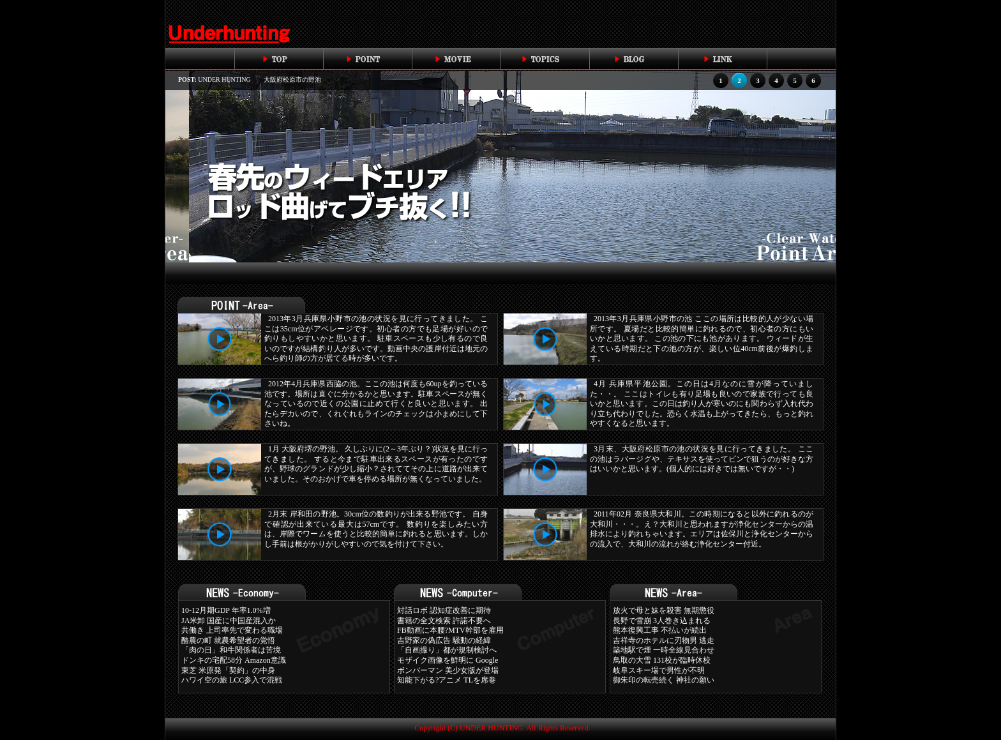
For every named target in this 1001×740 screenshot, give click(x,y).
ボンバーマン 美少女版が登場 (448, 670)
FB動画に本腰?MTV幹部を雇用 (450, 630)
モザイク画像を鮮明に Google (447, 660)
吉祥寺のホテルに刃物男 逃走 (663, 640)
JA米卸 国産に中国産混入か (228, 620)
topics (544, 59)
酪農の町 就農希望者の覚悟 (228, 640)
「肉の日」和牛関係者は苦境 (231, 650)
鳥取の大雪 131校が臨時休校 (662, 660)
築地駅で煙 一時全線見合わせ (663, 650)
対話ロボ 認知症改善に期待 (444, 610)
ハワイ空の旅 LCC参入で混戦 (231, 680)
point (367, 59)
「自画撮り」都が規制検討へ (447, 650)
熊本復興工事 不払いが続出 (660, 630)
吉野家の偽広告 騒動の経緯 (444, 640)
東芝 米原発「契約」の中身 (228, 670)
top (278, 59)
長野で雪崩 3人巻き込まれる (662, 620)
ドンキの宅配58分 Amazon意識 (233, 660)
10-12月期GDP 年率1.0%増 (226, 610)
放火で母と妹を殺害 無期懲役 (663, 610)
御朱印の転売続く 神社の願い (663, 680)
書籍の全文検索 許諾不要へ (444, 620)
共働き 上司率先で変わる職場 (232, 630)
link (722, 59)
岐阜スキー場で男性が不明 (659, 670)
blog (633, 59)
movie (456, 59)
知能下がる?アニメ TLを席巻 (446, 680)
